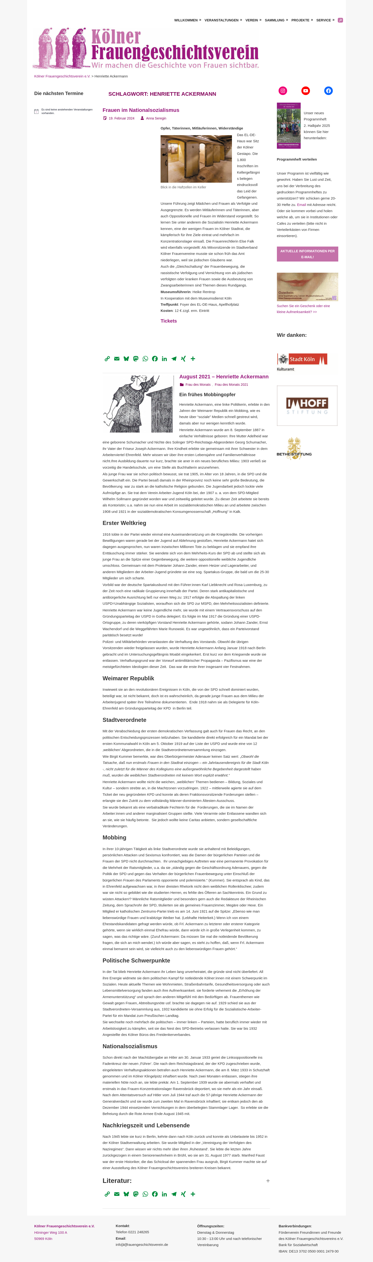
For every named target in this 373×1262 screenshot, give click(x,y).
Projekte (300, 20)
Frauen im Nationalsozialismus (141, 110)
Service (323, 20)
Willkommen (186, 20)
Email (301, 205)
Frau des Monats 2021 (231, 384)
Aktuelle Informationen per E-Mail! (307, 254)
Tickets (169, 321)
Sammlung (274, 20)
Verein (251, 20)
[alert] (65, 111)
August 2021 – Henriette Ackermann (224, 377)
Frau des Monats (198, 384)
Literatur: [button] (117, 1180)
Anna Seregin (156, 118)
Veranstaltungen (222, 20)
